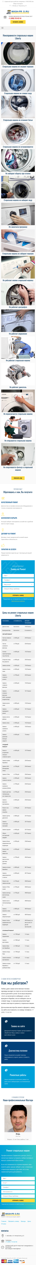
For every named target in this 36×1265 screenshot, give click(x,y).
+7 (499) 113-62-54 (15, 18)
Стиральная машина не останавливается (18, 146)
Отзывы (3, 1224)
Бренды (23, 1221)
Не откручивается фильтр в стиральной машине (18, 468)
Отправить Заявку (18, 595)
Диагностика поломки (18, 1050)
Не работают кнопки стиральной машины (18, 280)
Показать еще (18, 478)
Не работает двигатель (18, 387)
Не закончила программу (18, 226)
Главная (3, 1221)
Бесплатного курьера (9, 518)
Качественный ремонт (9, 502)
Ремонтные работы (18, 1075)
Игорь (18, 1133)
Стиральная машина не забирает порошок (17, 253)
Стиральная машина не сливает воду (18, 93)
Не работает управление (18, 333)
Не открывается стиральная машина (18, 440)
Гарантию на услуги (8, 549)
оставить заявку (18, 22)
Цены (29, 1221)
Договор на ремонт (8, 533)
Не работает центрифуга (18, 306)
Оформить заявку (13, 1221)
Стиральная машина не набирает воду (18, 200)
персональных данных (18, 601)
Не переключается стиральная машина (18, 413)
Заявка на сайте (18, 1026)
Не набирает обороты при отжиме (18, 173)
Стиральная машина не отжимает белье (18, 119)
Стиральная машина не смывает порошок (18, 66)
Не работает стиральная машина (18, 360)
